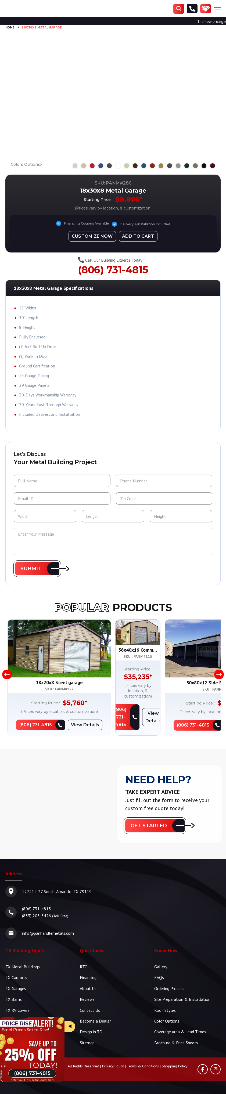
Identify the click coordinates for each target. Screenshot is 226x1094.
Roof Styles (165, 1010)
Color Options (166, 1020)
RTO (84, 967)
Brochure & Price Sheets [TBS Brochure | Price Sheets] (176, 1042)
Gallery (160, 967)
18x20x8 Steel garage (59, 683)
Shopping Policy (175, 1065)
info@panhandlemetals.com (48, 933)
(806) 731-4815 (113, 269)
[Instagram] (215, 1069)
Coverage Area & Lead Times (180, 1031)
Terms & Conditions (143, 1065)
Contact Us (90, 1010)
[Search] (178, 9)
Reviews (87, 999)
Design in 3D (91, 1031)
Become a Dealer (95, 1020)
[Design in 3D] (92, 236)
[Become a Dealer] (205, 9)
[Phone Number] (192, 9)
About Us (88, 988)
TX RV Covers (17, 1010)
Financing (88, 977)
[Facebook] (203, 1069)
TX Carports (16, 977)
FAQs (159, 977)
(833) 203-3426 (36, 916)
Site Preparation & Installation (182, 999)
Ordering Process (169, 988)
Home (10, 27)
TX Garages (15, 988)
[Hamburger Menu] (217, 9)
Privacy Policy (113, 1065)
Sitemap (87, 1042)
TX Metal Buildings (22, 967)
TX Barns (13, 999)
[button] (37, 569)
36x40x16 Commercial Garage (166, 683)
